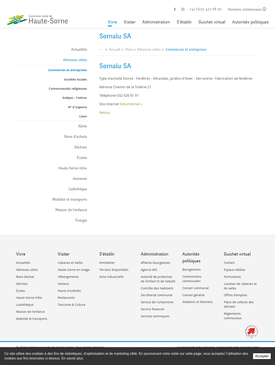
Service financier (152, 309)
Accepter (262, 356)
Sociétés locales (75, 79)
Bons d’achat (25, 277)
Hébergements (68, 277)
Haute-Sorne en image (74, 270)
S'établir (184, 22)
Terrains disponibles (113, 270)
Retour (104, 112)
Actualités (79, 49)
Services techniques (155, 316)
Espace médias (234, 270)
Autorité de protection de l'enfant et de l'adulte (158, 279)
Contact (229, 263)
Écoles (82, 157)
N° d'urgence (77, 107)
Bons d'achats (75, 136)
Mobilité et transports (69, 199)
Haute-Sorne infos (72, 168)
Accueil (114, 49)
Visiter (129, 22)
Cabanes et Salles (70, 263)
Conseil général (193, 295)
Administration (156, 22)
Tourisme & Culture (71, 305)
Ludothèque (78, 189)
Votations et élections (197, 302)
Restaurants (66, 298)
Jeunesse (79, 178)
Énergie (81, 220)
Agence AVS (149, 270)
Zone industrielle (111, 277)
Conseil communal (195, 288)
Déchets (80, 147)
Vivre (112, 22)
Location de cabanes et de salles (240, 286)
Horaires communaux (247, 9)
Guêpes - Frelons (74, 98)
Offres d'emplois (235, 295)
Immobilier (107, 263)
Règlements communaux (233, 316)
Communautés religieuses (68, 89)
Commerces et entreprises (67, 70)
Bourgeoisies (191, 269)
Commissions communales (191, 278)
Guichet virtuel (212, 22)
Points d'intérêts (69, 291)
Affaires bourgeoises (155, 263)
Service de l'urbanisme (157, 302)
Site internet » (131, 104)
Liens (83, 116)
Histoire (63, 284)
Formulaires (232, 277)
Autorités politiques (250, 22)
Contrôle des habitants (157, 288)
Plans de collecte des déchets (239, 304)
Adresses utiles (75, 60)
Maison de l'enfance (71, 210)
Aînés (82, 126)
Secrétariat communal (156, 295)
